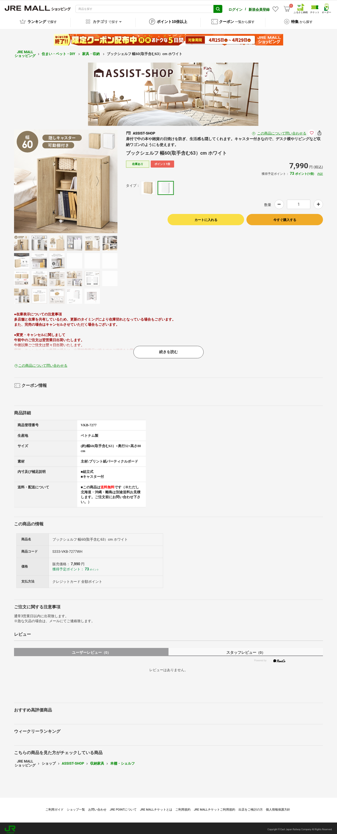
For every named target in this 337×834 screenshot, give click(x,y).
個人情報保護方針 (278, 807)
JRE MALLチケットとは (156, 807)
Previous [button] (37, 179)
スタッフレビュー (245, 650)
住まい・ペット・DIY (59, 51)
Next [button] (95, 179)
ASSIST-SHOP (73, 761)
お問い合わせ (97, 807)
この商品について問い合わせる (281, 131)
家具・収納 (91, 51)
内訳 (320, 171)
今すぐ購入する (284, 217)
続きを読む (168, 349)
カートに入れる (205, 217)
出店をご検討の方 (250, 807)
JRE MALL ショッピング (25, 51)
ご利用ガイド (54, 807)
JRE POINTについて (123, 807)
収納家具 (97, 761)
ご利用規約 (182, 807)
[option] (65, 179)
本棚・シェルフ (122, 761)
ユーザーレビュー (91, 650)
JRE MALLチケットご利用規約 (214, 807)
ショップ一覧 (76, 807)
